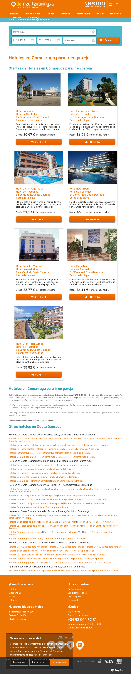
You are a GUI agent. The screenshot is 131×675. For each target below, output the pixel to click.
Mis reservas (74, 612)
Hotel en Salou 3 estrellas (43, 445)
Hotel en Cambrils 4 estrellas (78, 453)
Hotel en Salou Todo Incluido (59, 469)
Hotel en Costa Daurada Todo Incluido (72, 465)
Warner (100, 13)
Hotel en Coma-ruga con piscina (52, 508)
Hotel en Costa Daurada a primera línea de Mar (71, 516)
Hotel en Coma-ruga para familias (61, 563)
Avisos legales (74, 597)
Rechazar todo (39, 662)
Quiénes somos (75, 590)
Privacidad (73, 601)
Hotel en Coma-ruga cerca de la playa (26, 539)
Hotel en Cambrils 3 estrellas (49, 453)
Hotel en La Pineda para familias (59, 555)
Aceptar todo (59, 662)
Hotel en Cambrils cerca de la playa (25, 533)
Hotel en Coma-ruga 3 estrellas (51, 457)
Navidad (17, 17)
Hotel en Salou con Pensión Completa (26, 469)
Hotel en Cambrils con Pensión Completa (28, 477)
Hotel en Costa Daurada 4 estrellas (90, 439)
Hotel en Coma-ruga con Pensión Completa (29, 481)
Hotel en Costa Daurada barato (23, 439)
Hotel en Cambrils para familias (58, 559)
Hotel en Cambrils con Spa (21, 504)
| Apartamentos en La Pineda (79, 571)
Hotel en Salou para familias (53, 551)
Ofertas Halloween (18, 619)
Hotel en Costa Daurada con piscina (57, 489)
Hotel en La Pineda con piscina (50, 500)
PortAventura (83, 13)
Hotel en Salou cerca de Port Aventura (95, 522)
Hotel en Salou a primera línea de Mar (58, 522)
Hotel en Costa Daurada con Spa (24, 489)
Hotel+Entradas (32, 13)
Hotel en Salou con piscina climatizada (76, 496)
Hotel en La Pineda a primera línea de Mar (64, 526)
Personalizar (19, 662)
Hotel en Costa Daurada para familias (66, 547)
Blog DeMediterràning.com (21, 612)
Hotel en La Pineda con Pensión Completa (28, 473)
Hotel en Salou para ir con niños (24, 551)
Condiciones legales (77, 593)
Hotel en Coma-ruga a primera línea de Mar (66, 539)
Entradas (65, 13)
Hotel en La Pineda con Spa (22, 500)
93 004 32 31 (96, 3)
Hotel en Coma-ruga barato (22, 457)
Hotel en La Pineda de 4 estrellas (83, 449)
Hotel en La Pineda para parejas (91, 555)
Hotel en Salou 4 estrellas (68, 445)
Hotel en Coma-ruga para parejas (95, 563)
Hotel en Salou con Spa (20, 496)
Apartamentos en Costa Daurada (24, 571)
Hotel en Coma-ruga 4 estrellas (82, 457)
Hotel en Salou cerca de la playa (24, 522)
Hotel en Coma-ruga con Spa (22, 508)
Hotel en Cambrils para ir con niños (25, 559)
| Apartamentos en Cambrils (106, 571)
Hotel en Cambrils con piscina (49, 504)
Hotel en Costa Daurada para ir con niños (28, 547)
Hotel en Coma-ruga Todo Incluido (67, 481)
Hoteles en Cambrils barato (22, 453)
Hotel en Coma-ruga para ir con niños (26, 563)
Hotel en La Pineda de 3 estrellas (51, 449)
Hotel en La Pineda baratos (21, 449)
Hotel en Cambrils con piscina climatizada (84, 504)
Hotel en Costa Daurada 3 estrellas (55, 439)
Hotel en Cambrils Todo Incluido (64, 477)
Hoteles (14, 13)
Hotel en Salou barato (19, 445)
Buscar (109, 40)
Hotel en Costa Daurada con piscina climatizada (98, 489)
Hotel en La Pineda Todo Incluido (65, 473)
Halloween (115, 13)
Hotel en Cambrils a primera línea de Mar (62, 533)
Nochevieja (33, 17)
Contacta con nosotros (78, 616)
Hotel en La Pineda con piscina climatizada (86, 500)
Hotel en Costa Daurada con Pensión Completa (31, 465)
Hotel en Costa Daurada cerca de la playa (28, 516)
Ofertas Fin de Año (18, 616)
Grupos (50, 13)
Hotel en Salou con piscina (44, 496)
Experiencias (15, 593)
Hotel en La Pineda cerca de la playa (26, 526)
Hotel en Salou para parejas (81, 551)
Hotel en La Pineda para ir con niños (25, 555)
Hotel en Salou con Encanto (95, 445)
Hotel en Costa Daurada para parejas (103, 547)
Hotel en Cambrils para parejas (88, 559)
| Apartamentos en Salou (53, 571)
